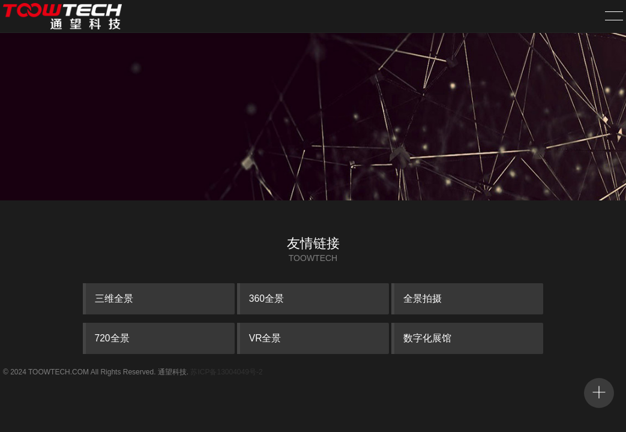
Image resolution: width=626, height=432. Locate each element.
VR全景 (265, 338)
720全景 (112, 338)
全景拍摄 (422, 298)
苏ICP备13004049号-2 (226, 372)
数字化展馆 (427, 338)
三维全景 (114, 298)
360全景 (266, 298)
